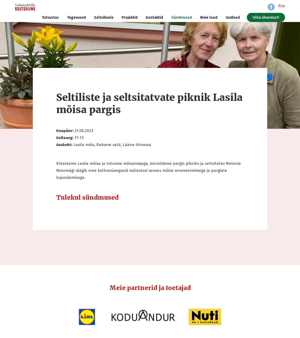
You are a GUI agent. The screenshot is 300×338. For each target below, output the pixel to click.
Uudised (233, 17)
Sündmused (181, 17)
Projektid (130, 17)
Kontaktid (154, 17)
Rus (281, 6)
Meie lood (209, 17)
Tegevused (76, 17)
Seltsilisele (103, 17)
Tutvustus (50, 17)
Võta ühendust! (266, 17)
